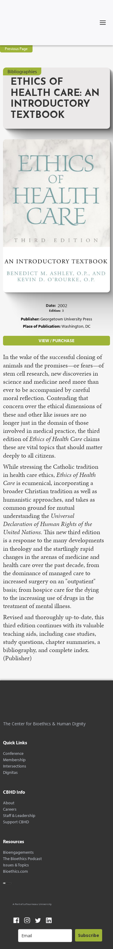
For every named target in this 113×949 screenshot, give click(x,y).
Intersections (14, 766)
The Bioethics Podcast (22, 858)
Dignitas (10, 772)
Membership (14, 759)
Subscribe (88, 935)
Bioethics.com (15, 871)
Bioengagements (18, 852)
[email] (45, 935)
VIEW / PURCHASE (56, 340)
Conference (13, 753)
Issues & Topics (16, 865)
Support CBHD (16, 821)
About (8, 803)
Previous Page (16, 48)
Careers (10, 809)
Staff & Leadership (19, 815)
